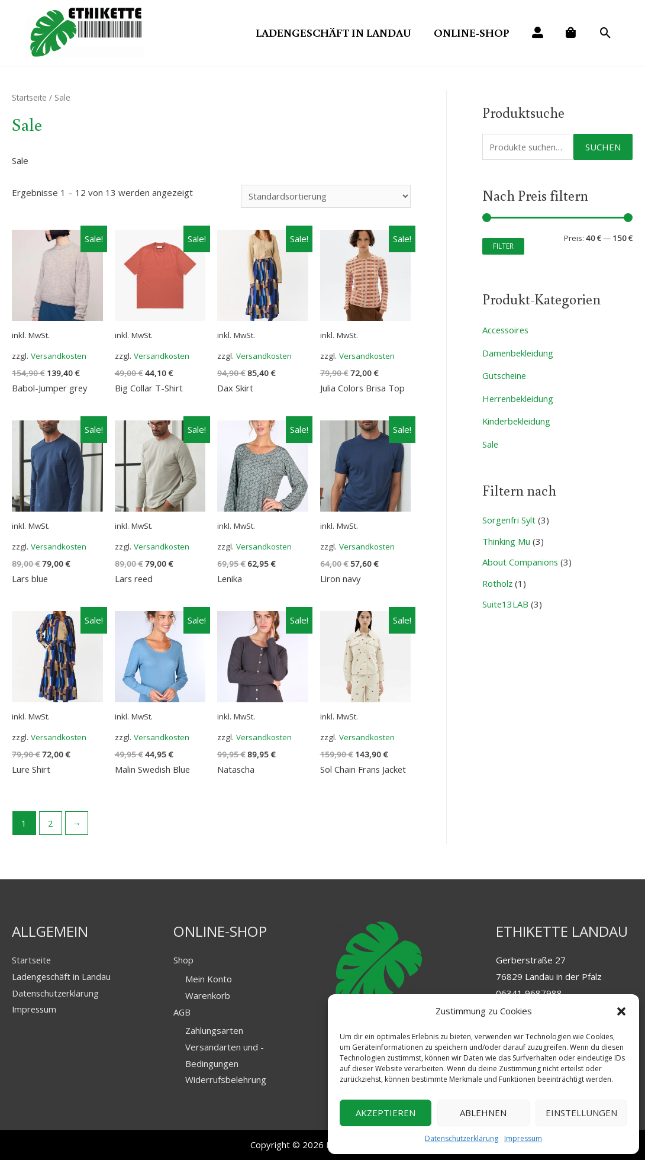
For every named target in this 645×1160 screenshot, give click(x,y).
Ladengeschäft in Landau (62, 976)
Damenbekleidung (518, 351)
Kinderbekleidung (517, 418)
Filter (503, 244)
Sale (490, 440)
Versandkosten (59, 354)
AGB (182, 1011)
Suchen (603, 145)
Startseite (30, 96)
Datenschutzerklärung (461, 1138)
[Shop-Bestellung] (324, 195)
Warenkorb (207, 995)
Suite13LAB (505, 599)
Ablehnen (483, 1113)
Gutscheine (505, 374)
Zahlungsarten (214, 1030)
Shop (183, 959)
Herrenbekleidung (519, 395)
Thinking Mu (506, 536)
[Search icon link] (605, 33)
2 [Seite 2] (50, 822)
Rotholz (498, 578)
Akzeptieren (385, 1113)
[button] (621, 1011)
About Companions (520, 557)
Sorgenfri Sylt (509, 516)
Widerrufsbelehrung (225, 1079)
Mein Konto (208, 978)
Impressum (523, 1138)
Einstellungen (581, 1113)
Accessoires (506, 329)
